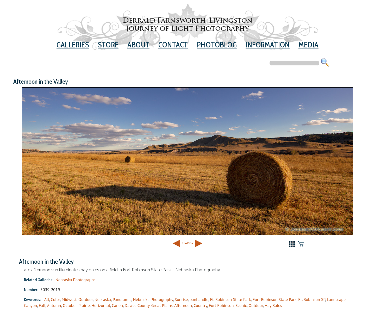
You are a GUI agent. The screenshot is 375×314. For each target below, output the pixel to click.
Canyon (30, 305)
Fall (42, 305)
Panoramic (122, 299)
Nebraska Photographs (75, 279)
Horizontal (100, 305)
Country (200, 305)
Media (308, 44)
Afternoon (183, 305)
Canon (117, 305)
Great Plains (162, 305)
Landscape (336, 299)
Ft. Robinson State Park (230, 299)
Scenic (241, 305)
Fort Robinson (221, 305)
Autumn (54, 305)
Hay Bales (273, 305)
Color (55, 299)
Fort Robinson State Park (275, 299)
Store (108, 44)
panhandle (199, 299)
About (138, 44)
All (46, 299)
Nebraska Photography (153, 299)
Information (268, 44)
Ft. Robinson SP (311, 299)
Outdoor (85, 299)
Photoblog (217, 44)
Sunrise (181, 299)
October (70, 305)
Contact (173, 44)
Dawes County (137, 305)
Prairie (84, 305)
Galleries (73, 44)
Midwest (69, 299)
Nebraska (103, 299)
